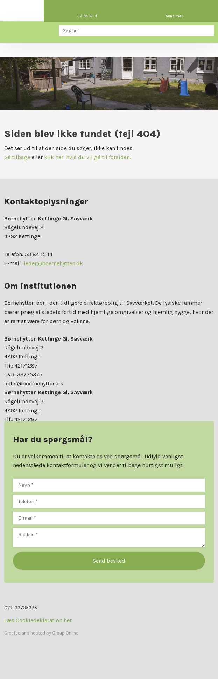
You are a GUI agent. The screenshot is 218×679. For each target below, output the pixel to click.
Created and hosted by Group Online (41, 633)
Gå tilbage (17, 157)
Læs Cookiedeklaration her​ (38, 620)
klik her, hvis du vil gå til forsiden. (87, 157)
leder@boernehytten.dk (53, 263)
